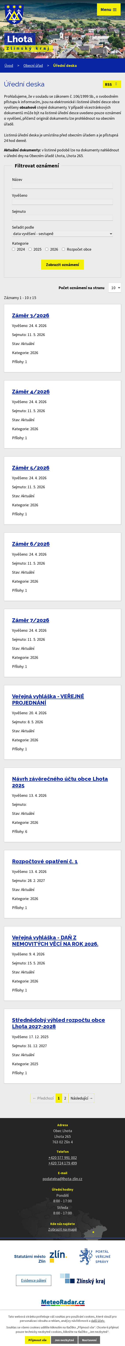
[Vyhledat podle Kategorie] (13, 249)
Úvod (8, 65)
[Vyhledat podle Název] (62, 186)
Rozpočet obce (79, 249)
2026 (54, 249)
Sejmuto (19, 211)
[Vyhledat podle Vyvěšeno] (62, 202)
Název (17, 179)
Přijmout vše (37, 1340)
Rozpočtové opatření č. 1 (45, 861)
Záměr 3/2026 (30, 315)
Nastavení (89, 1340)
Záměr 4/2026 (31, 391)
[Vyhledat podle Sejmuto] (62, 218)
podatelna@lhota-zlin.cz (62, 1178)
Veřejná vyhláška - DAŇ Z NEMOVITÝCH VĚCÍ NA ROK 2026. (55, 940)
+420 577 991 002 (62, 1157)
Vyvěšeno (19, 195)
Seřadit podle (23, 227)
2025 (37, 249)
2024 (21, 249)
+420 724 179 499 (62, 1163)
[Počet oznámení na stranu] (114, 288)
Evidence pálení (33, 1280)
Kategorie (20, 243)
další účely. (98, 1321)
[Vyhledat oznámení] (62, 265)
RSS (112, 84)
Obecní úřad (33, 65)
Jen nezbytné (64, 1340)
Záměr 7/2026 (30, 620)
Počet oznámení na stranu (81, 287)
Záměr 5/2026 (30, 468)
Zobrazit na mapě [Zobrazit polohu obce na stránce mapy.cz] (62, 1229)
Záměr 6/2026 (31, 544)
